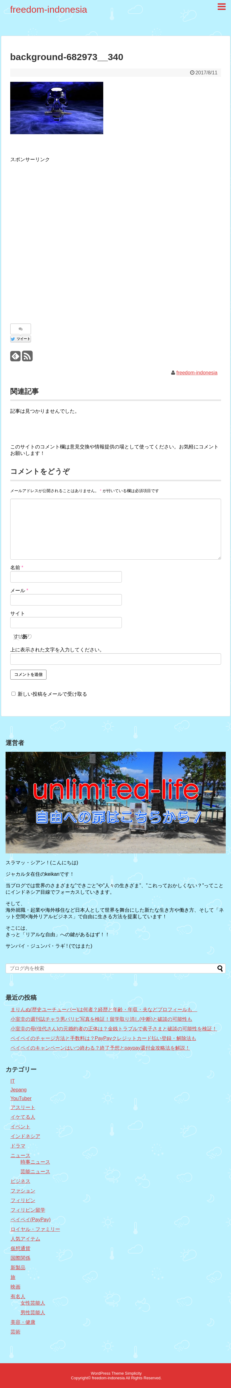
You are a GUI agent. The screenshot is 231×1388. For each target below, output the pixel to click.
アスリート (23, 1107)
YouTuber (21, 1098)
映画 (15, 1286)
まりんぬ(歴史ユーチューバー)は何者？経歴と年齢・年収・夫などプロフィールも (104, 1009)
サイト (17, 613)
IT (13, 1081)
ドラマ (18, 1145)
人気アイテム (25, 1238)
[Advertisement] (72, 240)
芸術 (15, 1331)
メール (19, 590)
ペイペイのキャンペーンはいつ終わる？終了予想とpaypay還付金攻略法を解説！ (100, 1048)
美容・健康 (23, 1322)
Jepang (19, 1089)
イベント (20, 1126)
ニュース (20, 1155)
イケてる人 (23, 1117)
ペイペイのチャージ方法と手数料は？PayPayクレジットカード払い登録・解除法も (103, 1038)
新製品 (18, 1267)
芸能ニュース (35, 1171)
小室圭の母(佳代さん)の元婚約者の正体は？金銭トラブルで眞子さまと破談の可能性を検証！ (114, 1028)
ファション (23, 1190)
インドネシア (25, 1136)
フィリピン (23, 1200)
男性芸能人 (32, 1312)
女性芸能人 (32, 1303)
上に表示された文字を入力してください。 (57, 649)
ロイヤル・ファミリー (35, 1229)
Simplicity (133, 1373)
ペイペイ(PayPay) (31, 1219)
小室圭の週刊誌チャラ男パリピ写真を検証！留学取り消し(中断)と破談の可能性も (102, 1019)
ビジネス (20, 1181)
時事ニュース (35, 1162)
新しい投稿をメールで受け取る (52, 694)
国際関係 (20, 1258)
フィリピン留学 (28, 1210)
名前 (17, 567)
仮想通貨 (20, 1248)
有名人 (18, 1296)
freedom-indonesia (48, 9)
